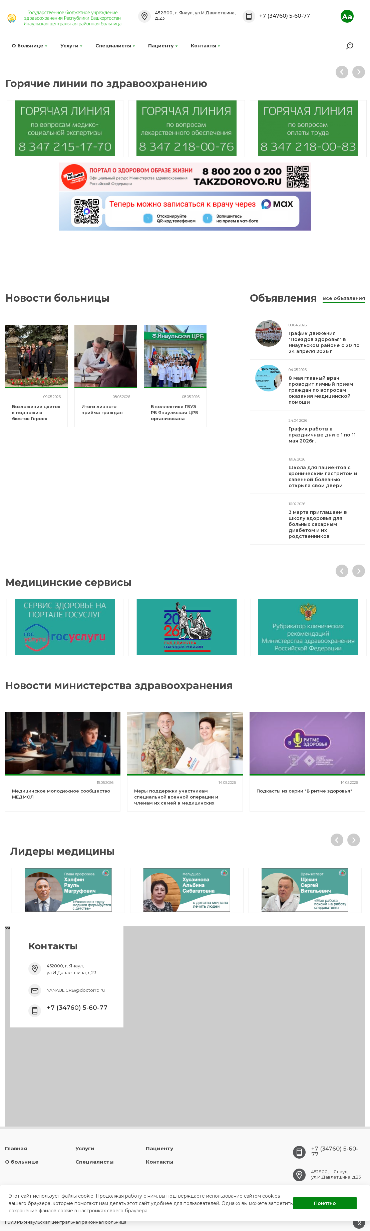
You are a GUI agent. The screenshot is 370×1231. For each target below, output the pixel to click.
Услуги (71, 46)
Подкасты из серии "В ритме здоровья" (304, 791)
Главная (16, 1148)
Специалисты (115, 46)
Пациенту (162, 46)
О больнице (29, 46)
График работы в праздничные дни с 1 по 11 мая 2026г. (322, 435)
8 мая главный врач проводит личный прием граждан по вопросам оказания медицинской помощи (321, 390)
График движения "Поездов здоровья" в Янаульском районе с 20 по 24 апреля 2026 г (324, 342)
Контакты (205, 46)
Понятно (325, 1203)
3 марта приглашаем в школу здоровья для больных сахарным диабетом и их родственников (318, 524)
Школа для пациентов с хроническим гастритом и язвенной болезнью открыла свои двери (323, 477)
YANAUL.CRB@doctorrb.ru (76, 990)
